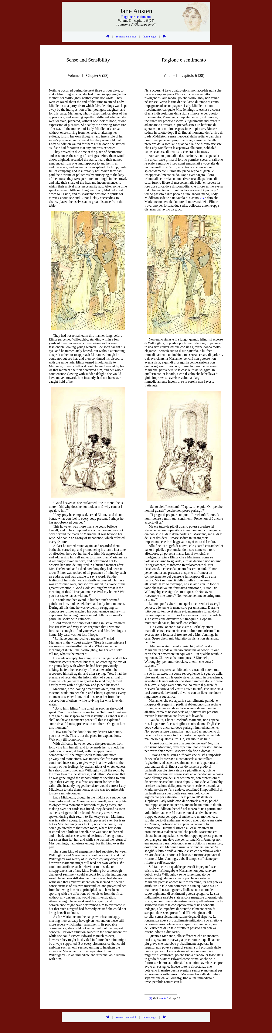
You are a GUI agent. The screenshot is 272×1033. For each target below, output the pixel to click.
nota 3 (164, 998)
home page (149, 36)
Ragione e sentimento (136, 17)
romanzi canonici (126, 36)
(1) (151, 998)
